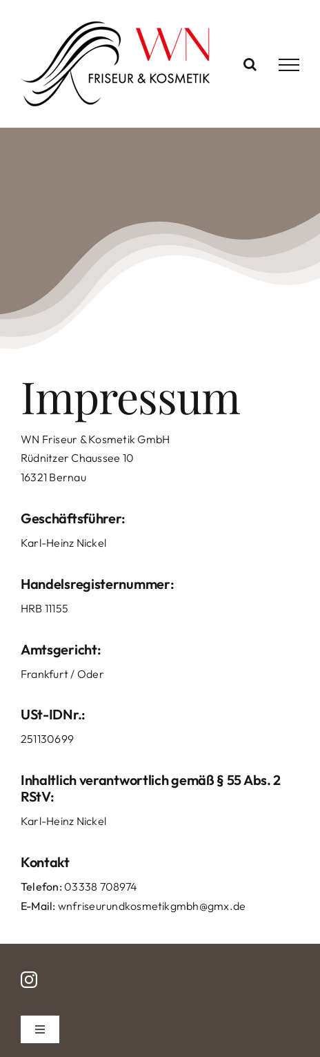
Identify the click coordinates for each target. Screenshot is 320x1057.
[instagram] (29, 979)
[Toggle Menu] (289, 65)
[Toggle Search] (250, 64)
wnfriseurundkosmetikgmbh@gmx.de (152, 906)
